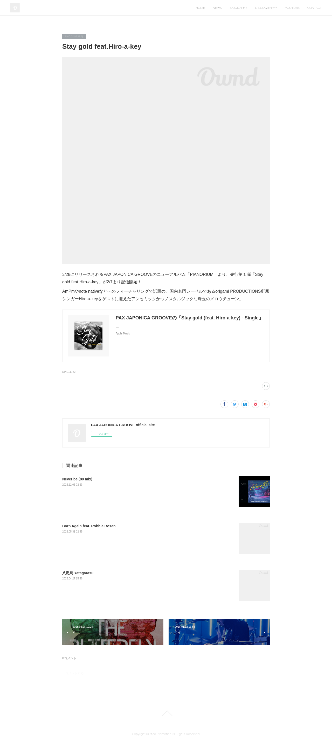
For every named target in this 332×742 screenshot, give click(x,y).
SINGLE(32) (69, 371)
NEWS (217, 8)
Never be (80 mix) (77, 479)
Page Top (166, 713)
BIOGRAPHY (238, 8)
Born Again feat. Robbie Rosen (89, 526)
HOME (200, 8)
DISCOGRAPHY (266, 8)
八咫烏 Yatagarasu (78, 573)
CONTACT (314, 8)
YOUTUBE (292, 8)
